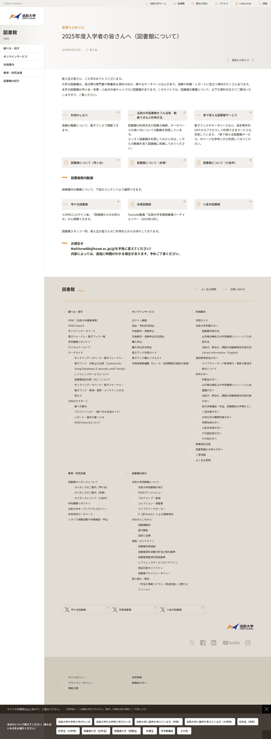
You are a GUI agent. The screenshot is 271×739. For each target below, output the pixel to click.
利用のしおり (79, 115)
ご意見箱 (201, 454)
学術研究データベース (80, 514)
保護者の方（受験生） (126, 731)
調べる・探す (11, 48)
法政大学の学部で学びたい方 (74, 721)
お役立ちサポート (78, 401)
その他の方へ (209, 438)
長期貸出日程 (203, 444)
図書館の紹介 (11, 81)
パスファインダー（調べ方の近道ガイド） (98, 411)
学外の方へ (202, 374)
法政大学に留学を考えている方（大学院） (210, 721)
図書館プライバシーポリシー (154, 573)
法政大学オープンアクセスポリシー (88, 509)
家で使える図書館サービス (220, 115)
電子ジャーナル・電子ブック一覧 (86, 336)
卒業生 (150, 731)
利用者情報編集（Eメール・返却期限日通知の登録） (161, 363)
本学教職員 (167, 731)
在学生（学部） (247, 721)
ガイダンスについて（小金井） (91, 498)
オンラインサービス (15, 56)
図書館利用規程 (147, 546)
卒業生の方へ (209, 379)
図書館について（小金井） (220, 163)
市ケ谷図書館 (79, 204)
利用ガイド (202, 320)
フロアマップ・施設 (149, 498)
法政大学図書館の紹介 (150, 487)
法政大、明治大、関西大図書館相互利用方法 (227, 347)
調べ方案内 (80, 406)
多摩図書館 (144, 204)
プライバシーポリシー (80, 682)
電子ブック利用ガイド (144, 352)
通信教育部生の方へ (207, 358)
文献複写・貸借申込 (143, 331)
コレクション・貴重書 (150, 503)
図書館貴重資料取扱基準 (151, 557)
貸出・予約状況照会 (143, 325)
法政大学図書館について (145, 482)
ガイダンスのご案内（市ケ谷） (91, 487)
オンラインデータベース (81, 331)
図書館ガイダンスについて (83, 482)
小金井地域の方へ (212, 427)
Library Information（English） (221, 352)
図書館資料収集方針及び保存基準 (156, 552)
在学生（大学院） (68, 731)
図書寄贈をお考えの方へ (209, 449)
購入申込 (137, 341)
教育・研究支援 (13, 73)
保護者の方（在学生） (96, 731)
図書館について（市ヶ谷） (88, 163)
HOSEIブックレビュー (150, 492)
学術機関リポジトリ (79, 341)
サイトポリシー (77, 677)
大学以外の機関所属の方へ (217, 417)
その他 (184, 731)
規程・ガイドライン (143, 541)
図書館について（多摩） (152, 163)
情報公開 (73, 688)
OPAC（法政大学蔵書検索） (83, 320)
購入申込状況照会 (142, 347)
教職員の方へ (139, 682)
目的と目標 (144, 535)
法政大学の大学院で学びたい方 (113, 721)
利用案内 (9, 64)
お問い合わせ (237, 289)
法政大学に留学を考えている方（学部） (158, 721)
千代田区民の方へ (212, 433)
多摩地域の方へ (210, 422)
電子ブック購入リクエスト (147, 358)
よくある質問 (208, 289)
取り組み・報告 (140, 578)
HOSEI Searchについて (87, 422)
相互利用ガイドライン (150, 568)
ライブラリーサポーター (151, 509)
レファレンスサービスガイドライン (158, 562)
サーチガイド (75, 352)
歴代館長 (143, 530)
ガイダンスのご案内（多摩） (90, 492)
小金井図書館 (211, 204)
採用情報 (137, 677)
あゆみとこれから (142, 519)
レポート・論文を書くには (89, 417)
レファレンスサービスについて (91, 374)
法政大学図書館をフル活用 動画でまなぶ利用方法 (157, 115)
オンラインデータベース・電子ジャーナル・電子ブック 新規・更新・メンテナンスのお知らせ (99, 390)
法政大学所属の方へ (207, 325)
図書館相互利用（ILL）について (92, 379)
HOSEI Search (76, 325)
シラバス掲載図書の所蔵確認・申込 (88, 519)
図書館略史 (144, 525)
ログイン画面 (139, 320)
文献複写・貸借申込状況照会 (148, 336)
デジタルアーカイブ (79, 347)
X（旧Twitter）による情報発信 (155, 514)
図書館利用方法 (210, 331)
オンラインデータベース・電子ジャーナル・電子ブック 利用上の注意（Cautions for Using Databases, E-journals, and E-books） (100, 363)
